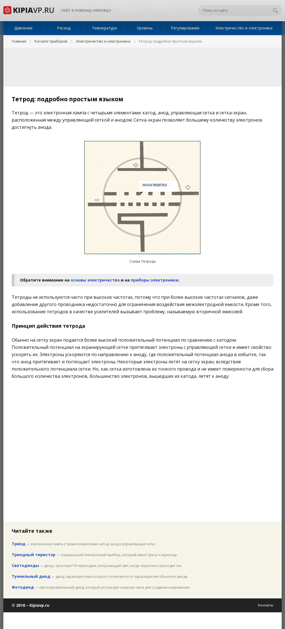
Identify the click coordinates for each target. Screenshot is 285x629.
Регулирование (185, 28)
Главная (19, 41)
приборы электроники (154, 280)
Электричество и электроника (243, 28)
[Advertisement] (142, 67)
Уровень (145, 28)
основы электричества (95, 280)
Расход (63, 28)
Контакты (265, 605)
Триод (18, 543)
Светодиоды (25, 565)
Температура (104, 28)
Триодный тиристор (33, 554)
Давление (23, 28)
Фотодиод (23, 587)
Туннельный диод (31, 576)
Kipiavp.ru (39, 605)
